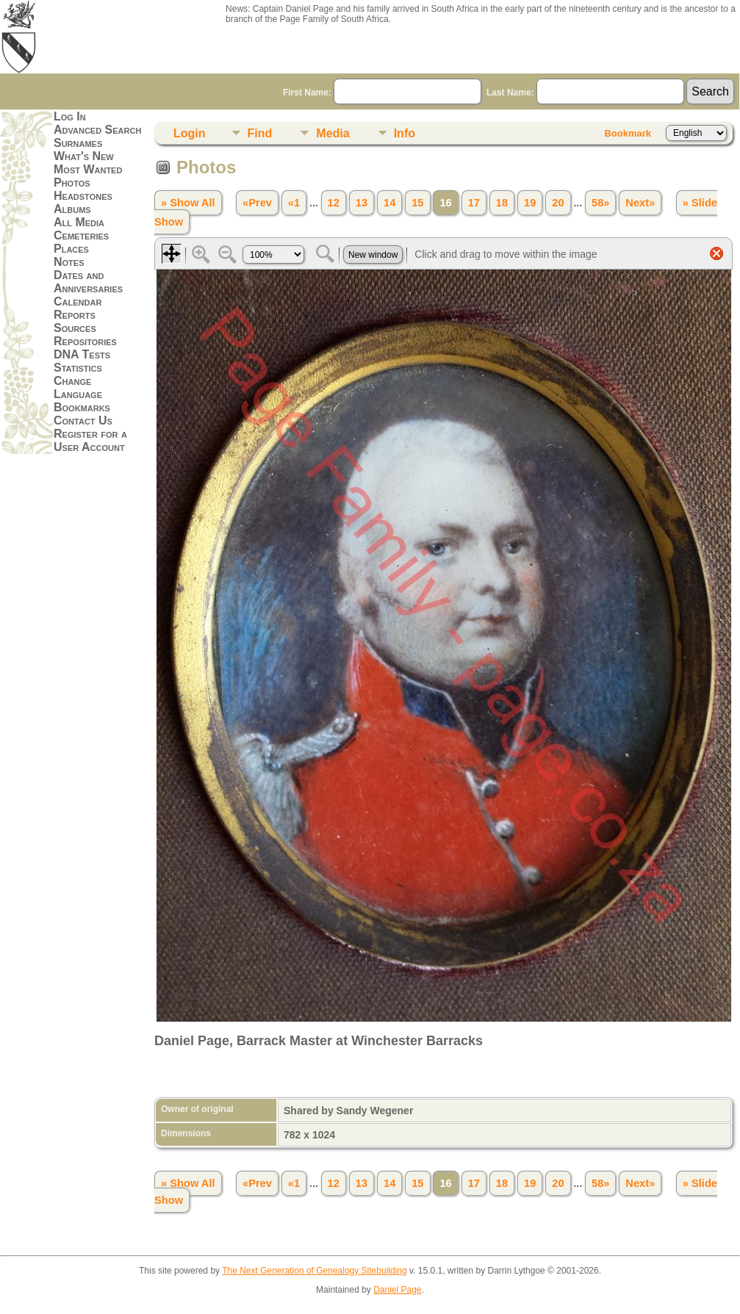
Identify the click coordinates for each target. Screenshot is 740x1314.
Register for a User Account (90, 440)
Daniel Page (397, 1290)
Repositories (85, 341)
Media (332, 133)
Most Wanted (88, 169)
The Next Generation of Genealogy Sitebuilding (314, 1271)
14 (389, 203)
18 (502, 203)
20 (558, 203)
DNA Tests (82, 354)
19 (530, 203)
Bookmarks (82, 407)
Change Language (78, 387)
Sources (75, 328)
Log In (70, 116)
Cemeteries (81, 235)
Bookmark (627, 133)
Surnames (78, 143)
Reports (75, 314)
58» (600, 203)
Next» (640, 203)
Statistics (78, 367)
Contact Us (83, 420)
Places (71, 248)
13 (361, 203)
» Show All (188, 203)
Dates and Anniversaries (88, 282)
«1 (294, 203)
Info (404, 133)
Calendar (77, 301)
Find (260, 133)
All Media (79, 222)
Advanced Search (97, 129)
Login (189, 133)
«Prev (257, 203)
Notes (69, 262)
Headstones (83, 195)
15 (417, 203)
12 (334, 203)
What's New (84, 156)
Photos (72, 182)
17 (474, 203)
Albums (72, 209)
